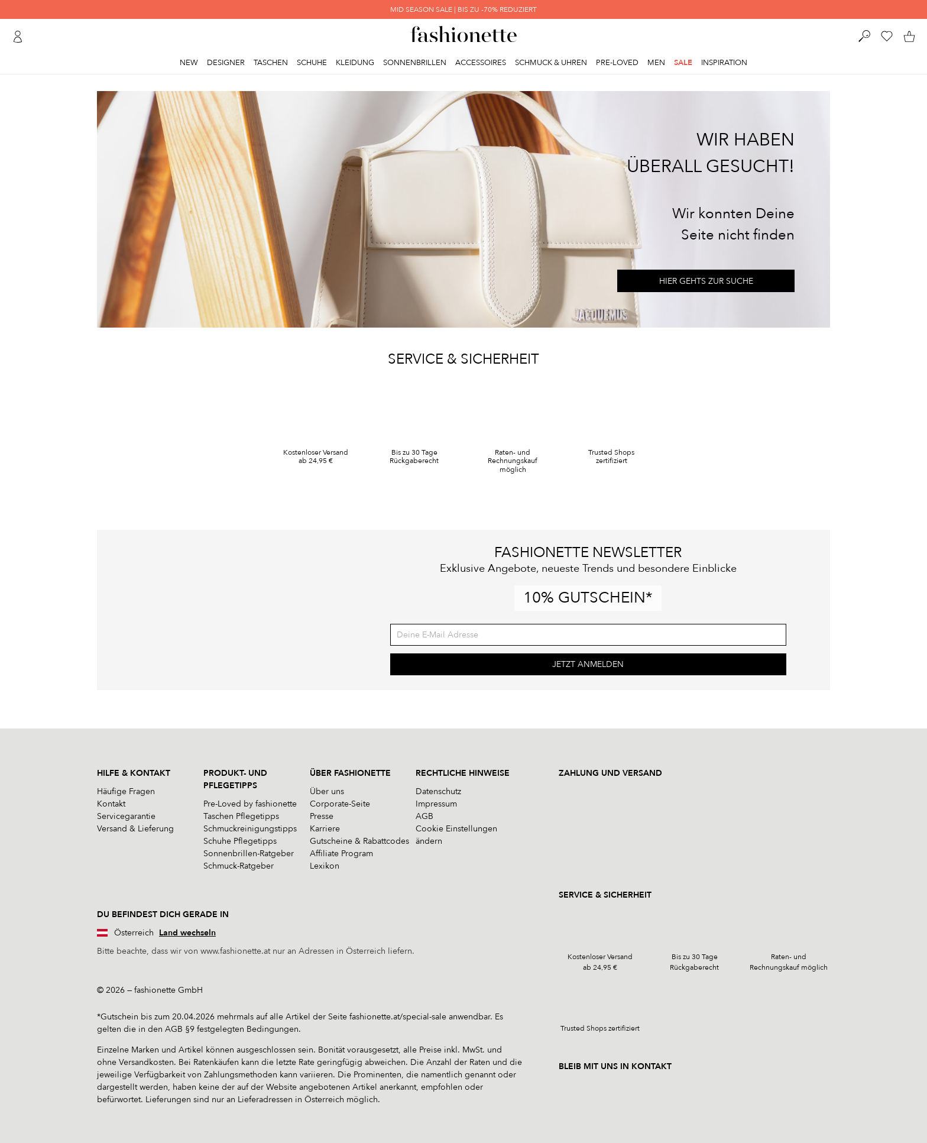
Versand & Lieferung (135, 828)
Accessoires (480, 62)
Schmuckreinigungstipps (250, 828)
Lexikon (324, 866)
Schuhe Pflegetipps (240, 841)
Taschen (271, 62)
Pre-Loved (617, 62)
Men (656, 62)
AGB (424, 816)
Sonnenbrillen (414, 62)
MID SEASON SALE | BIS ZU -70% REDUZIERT (463, 9)
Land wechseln (187, 932)
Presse (321, 816)
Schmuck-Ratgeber (238, 866)
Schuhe (312, 62)
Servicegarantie (126, 816)
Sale (683, 62)
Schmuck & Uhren (551, 62)
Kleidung (355, 62)
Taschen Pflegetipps (241, 816)
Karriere (325, 828)
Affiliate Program (341, 853)
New (189, 62)
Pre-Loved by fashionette (250, 804)
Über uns (327, 791)
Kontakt (111, 804)
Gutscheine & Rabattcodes (359, 841)
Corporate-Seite (340, 804)
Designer (226, 62)
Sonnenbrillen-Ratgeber (248, 853)
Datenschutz (438, 791)
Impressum (436, 804)
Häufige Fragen (126, 791)
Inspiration (724, 62)
